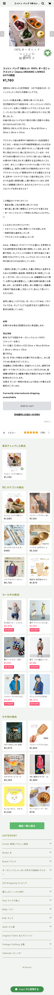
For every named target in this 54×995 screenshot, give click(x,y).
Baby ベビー (8, 909)
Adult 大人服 (8, 927)
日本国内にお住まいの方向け (27, 414)
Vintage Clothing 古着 (13, 944)
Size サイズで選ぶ (11, 900)
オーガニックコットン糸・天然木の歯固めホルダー (24, 872)
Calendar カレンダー (12, 953)
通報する (47, 422)
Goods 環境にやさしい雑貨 (15, 844)
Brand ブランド (9, 861)
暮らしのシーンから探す (13, 892)
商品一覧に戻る (27, 825)
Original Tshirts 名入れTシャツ (17, 935)
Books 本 (7, 853)
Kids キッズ (7, 918)
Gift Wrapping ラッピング (14, 883)
